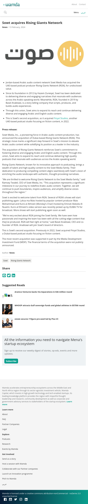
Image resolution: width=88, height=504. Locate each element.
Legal (4, 429)
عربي (83, 12)
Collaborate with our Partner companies (20, 468)
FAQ (4, 419)
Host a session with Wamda (14, 463)
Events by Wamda (10, 449)
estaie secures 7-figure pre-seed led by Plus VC (36, 319)
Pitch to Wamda (9, 478)
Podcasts (6, 439)
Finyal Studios (61, 118)
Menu (76, 12)
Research (6, 444)
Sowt (5, 260)
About (74, 4)
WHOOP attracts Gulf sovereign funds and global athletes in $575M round (49, 305)
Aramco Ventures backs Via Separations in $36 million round (43, 292)
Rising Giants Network (20, 260)
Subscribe (11, 361)
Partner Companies (10, 424)
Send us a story (9, 459)
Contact (82, 4)
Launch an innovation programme (17, 473)
